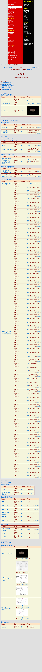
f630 (28, 345)
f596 (28, 217)
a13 (28, 171)
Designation (5, 123)
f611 (28, 273)
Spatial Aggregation (7, 167)
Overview (10, 21)
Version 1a (29, 69)
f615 (28, 288)
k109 (28, 145)
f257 (29, 161)
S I (11, 25)
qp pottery (26, 19)
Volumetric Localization (9, 140)
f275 (28, 416)
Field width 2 (5, 509)
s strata (25, 29)
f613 (28, 281)
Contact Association (7, 154)
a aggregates (26, 10)
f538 (28, 187)
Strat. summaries (12, 57)
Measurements (6, 484)
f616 (28, 292)
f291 (28, 476)
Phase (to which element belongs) (6, 332)
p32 (22, 617)
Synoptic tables (11, 52)
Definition (4, 127)
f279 (28, 431)
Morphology (5, 524)
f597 (28, 221)
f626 (28, 330)
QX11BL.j (38, 145)
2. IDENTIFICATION (7, 84)
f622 (28, 315)
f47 (28, 371)
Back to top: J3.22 (4, 93)
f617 (28, 296)
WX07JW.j (38, 361)
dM (23, 559)
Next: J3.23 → (36, 67)
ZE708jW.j (38, 99)
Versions (10, 13)
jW (21, 100)
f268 (28, 401)
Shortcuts (10, 15)
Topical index (11, 16)
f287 (28, 461)
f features (26, 12)
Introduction (11, 32)
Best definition (6, 104)
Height (3, 489)
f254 (28, 393)
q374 (28, 175)
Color (3, 533)
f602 (28, 240)
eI (22, 572)
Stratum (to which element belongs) (7, 184)
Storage (4, 627)
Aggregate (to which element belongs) (7, 171)
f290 (28, 472)
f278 (28, 427)
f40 (28, 367)
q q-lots (25, 16)
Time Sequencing (6, 179)
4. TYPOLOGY (5, 88)
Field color (5, 521)
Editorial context (12, 8)
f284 (28, 450)
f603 (28, 243)
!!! (22, 596)
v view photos (27, 32)
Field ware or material (5, 513)
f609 (28, 266)
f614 (28, 285)
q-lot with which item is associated (7, 175)
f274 (28, 412)
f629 (28, 341)
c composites (26, 11)
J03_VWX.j (27, 558)
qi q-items (26, 17)
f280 (28, 435)
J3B (31, 183)
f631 (28, 348)
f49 (28, 378)
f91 (28, 390)
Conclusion (10, 28)
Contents (10, 9)
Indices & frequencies (13, 51)
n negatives (26, 15)
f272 (28, 405)
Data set (10, 49)
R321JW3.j (27, 607)
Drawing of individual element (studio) (7, 578)
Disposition (5, 622)
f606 (28, 255)
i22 (28, 159)
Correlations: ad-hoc (12, 55)
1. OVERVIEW (6, 82)
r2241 (28, 148)
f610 (28, 270)
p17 (22, 606)
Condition (4, 537)
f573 (28, 191)
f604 (28, 247)
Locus (3, 145)
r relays (25, 28)
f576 (28, 198)
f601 (28, 236)
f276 (28, 420)
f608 (28, 262)
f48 (28, 375)
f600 (28, 232)
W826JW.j (38, 188)
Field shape (5, 517)
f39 (28, 363)
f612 (28, 277)
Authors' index (11, 11)
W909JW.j (38, 183)
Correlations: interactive (13, 53)
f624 (28, 322)
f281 (28, 438)
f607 (28, 258)
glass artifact (30, 100)
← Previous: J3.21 (6, 67)
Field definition (6, 502)
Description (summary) (5, 131)
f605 (28, 251)
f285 (28, 453)
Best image (5, 111)
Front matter (11, 12)
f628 (28, 337)
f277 (28, 423)
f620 (28, 307)
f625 (28, 326)
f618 (28, 300)
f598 (28, 225)
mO (22, 111)
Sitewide (10, 59)
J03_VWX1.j (27, 596)
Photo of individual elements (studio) (7, 554)
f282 (28, 442)
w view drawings (27, 33)
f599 (28, 228)
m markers (26, 26)
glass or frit (30, 529)
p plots (25, 27)
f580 (28, 206)
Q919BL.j (38, 103)
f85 (28, 386)
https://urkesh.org (5, 64)
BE (11, 36)
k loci (25, 24)
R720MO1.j (38, 115)
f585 (28, 210)
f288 (28, 465)
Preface (10, 20)
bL (21, 127)
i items (25, 13)
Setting (9, 22)
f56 (28, 382)
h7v (28, 357)
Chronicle (10, 26)
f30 (28, 360)
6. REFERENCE (6, 89)
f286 (28, 457)
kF (22, 584)
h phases (25, 23)
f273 (28, 408)
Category (4, 100)
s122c (28, 184)
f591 (28, 213)
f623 (28, 318)
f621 (28, 311)
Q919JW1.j (38, 171)
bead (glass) (30, 104)
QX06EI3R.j (38, 151)
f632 (28, 352)
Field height (5, 506)
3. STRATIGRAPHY (7, 86)
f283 (28, 446)
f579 (28, 202)
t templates (26, 31)
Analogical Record (7, 545)
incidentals (26, 5)
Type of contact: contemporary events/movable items (6, 161)
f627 (28, 333)
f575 (28, 195)
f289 (28, 468)
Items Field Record (7, 497)
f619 (28, 303)
